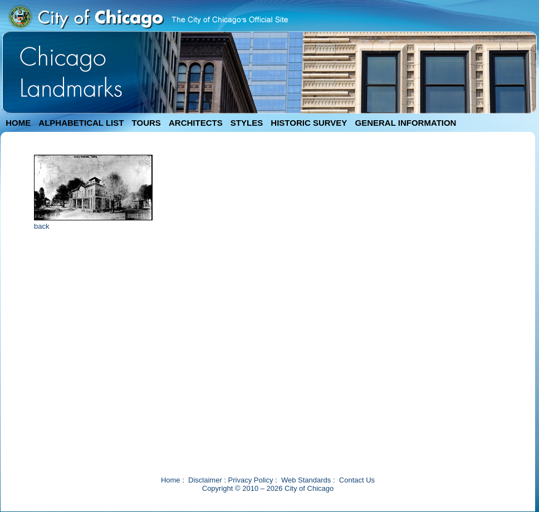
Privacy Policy (250, 480)
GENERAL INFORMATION (406, 122)
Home (170, 480)
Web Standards (306, 480)
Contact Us (357, 480)
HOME (18, 122)
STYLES (247, 122)
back (41, 226)
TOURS (146, 122)
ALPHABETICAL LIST (81, 122)
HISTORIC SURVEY (309, 122)
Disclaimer (205, 480)
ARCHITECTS (196, 122)
